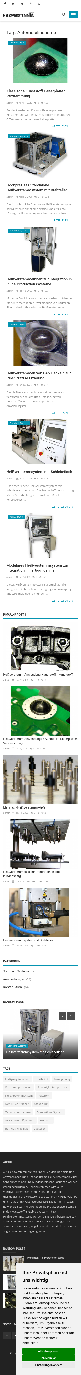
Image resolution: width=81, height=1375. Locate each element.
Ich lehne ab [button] (48, 1358)
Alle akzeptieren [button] (48, 1351)
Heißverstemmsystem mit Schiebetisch (39, 472)
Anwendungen (17, 42)
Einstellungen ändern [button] (49, 1365)
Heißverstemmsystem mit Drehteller (28, 940)
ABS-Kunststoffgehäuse (19, 1120)
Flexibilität (41, 1079)
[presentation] (62, 1016)
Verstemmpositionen (18, 1087)
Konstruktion (16, 516)
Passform (44, 1095)
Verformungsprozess (18, 1112)
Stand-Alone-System (50, 1112)
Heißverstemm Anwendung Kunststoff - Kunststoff (38, 674)
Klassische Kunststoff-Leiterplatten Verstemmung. (35, 93)
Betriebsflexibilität (16, 1129)
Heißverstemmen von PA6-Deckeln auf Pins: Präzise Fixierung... (38, 375)
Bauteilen (40, 1129)
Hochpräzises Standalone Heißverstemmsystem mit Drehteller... (38, 187)
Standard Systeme (19, 136)
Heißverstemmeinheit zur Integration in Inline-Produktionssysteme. (39, 281)
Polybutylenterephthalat (52, 1087)
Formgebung (62, 1079)
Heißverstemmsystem (19, 1095)
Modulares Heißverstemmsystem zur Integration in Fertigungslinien (37, 567)
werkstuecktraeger (17, 1104)
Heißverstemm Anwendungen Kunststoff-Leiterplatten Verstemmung (40, 741)
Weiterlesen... (62, 126)
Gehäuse (45, 1120)
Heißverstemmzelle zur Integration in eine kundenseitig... (31, 874)
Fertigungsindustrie (17, 1079)
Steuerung (41, 1104)
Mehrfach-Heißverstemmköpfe (24, 807)
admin (10, 102)
